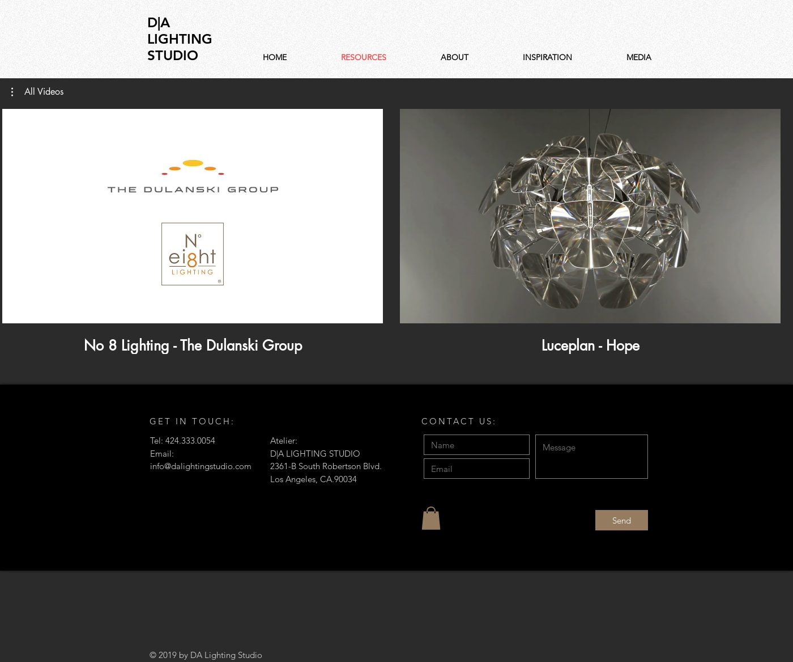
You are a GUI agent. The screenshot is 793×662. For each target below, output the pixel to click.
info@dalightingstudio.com (200, 466)
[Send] (621, 520)
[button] (37, 92)
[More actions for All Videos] (37, 92)
